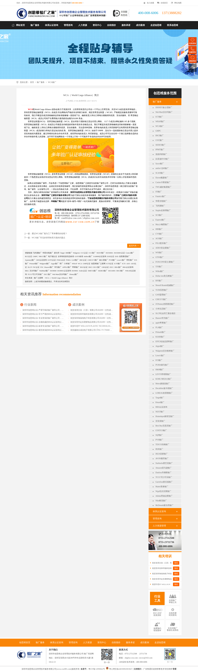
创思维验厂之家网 (98, 264)
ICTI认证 (109, 264)
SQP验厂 (159, 435)
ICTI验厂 (159, 117)
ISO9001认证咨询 (64, 271)
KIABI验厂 (160, 337)
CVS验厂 (159, 234)
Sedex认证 (83, 271)
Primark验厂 (161, 332)
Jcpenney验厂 (30, 260)
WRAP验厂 (160, 121)
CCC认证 (84, 253)
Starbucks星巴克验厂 (164, 463)
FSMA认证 (61, 260)
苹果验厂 (75, 267)
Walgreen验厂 (45, 264)
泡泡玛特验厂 (161, 154)
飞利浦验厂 (160, 206)
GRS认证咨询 (41, 260)
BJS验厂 (159, 281)
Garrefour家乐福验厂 (164, 482)
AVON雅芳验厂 (162, 458)
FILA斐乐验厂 (161, 243)
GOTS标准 (79, 256)
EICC (112, 267)
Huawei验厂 (48, 267)
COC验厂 (159, 140)
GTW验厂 (160, 257)
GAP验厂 (75, 260)
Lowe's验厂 (160, 355)
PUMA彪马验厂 (162, 365)
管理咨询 (157, 518)
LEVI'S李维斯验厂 (163, 374)
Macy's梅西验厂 (162, 224)
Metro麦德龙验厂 (163, 384)
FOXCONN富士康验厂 (165, 262)
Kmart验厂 (160, 402)
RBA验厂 (118, 267)
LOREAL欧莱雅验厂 (164, 393)
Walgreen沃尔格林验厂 (165, 351)
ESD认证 (110, 256)
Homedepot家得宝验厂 (165, 416)
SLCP (30, 267)
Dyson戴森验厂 (162, 178)
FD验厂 (159, 192)
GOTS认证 (52, 260)
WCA (80, 264)
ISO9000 (53, 271)
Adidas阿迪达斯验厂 (164, 496)
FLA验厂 (159, 327)
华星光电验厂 (161, 201)
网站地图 (178, 3)
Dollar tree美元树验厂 (164, 276)
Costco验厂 (130, 253)
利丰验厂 (159, 449)
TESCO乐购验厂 (162, 444)
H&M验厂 (160, 370)
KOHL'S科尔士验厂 (164, 379)
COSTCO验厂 (161, 430)
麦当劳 (56, 253)
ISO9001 (75, 271)
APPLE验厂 (66, 267)
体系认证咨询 (159, 511)
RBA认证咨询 (161, 407)
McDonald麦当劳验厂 (164, 505)
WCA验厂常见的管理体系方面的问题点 (48, 238)
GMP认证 (86, 264)
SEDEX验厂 (161, 145)
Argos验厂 (160, 346)
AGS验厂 (159, 238)
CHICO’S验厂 (161, 299)
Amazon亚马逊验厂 (164, 468)
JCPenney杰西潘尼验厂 (165, 304)
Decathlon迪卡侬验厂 (164, 388)
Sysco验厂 (160, 164)
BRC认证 (83, 260)
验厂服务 (41, 82)
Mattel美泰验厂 (162, 487)
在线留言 (164, 3)
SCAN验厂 (160, 173)
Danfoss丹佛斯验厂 (163, 473)
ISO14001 (112, 271)
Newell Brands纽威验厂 (165, 285)
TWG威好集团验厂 (163, 187)
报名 (176, 563)
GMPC (158, 131)
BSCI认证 (84, 267)
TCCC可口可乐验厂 (164, 477)
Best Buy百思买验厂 (164, 426)
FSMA (68, 260)
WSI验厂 (159, 253)
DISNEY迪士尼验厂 (164, 107)
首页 (32, 82)
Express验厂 (160, 220)
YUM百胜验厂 (162, 290)
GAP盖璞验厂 (161, 295)
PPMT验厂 (160, 150)
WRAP (74, 264)
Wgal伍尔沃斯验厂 (163, 491)
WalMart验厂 (44, 271)
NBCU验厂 (43, 256)
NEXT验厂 (160, 412)
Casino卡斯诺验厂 (163, 182)
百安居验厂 (160, 421)
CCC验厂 (92, 253)
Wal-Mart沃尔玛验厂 (164, 112)
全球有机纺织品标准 (66, 256)
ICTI (124, 264)
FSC (41, 267)
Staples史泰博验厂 (163, 210)
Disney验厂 (73, 274)
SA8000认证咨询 (99, 256)
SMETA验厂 (92, 271)
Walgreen (76, 253)
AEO (128, 264)
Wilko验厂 (160, 271)
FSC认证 (36, 267)
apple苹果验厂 (161, 323)
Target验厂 (160, 398)
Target (62, 253)
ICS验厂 (159, 360)
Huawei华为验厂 (162, 318)
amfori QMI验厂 (162, 168)
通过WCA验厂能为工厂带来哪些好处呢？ (49, 234)
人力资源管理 (159, 526)
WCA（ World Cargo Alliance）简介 (59, 278)
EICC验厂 (97, 267)
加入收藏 (150, 3)
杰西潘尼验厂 (124, 256)
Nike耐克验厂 (161, 501)
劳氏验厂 (130, 260)
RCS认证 (28, 256)
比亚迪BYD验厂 (162, 159)
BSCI (90, 267)
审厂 (61, 264)
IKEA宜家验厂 (162, 454)
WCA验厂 (52, 82)
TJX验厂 (159, 267)
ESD (116, 256)
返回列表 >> (134, 246)
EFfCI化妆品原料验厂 (165, 341)
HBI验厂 (159, 229)
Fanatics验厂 (161, 196)
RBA (27, 271)
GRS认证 (105, 267)
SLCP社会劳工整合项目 (165, 313)
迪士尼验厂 (103, 260)
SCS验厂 (159, 215)
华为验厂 (57, 267)
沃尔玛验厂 (34, 271)
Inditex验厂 (88, 256)
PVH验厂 (159, 440)
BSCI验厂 (160, 136)
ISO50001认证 (119, 253)
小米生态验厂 (161, 309)
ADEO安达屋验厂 (163, 248)
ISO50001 (109, 253)
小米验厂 (67, 264)
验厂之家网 (38, 278)
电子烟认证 (52, 256)
